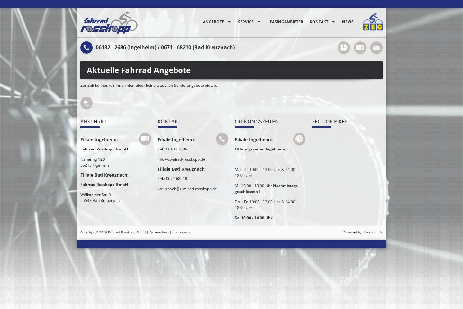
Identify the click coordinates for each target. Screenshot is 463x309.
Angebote (213, 21)
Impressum (181, 232)
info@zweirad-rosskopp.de (181, 159)
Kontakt (319, 21)
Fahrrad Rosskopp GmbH (127, 232)
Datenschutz (159, 232)
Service (246, 21)
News (348, 21)
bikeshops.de (372, 232)
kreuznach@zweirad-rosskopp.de (187, 189)
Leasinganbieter (285, 21)
